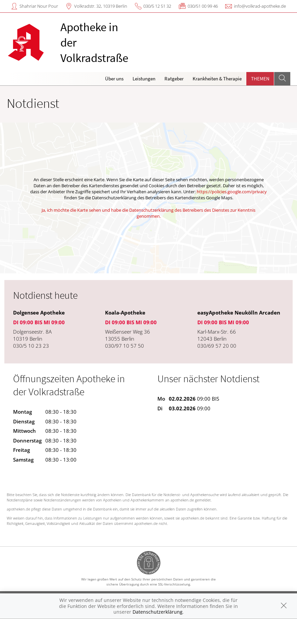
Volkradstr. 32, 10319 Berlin (100, 6)
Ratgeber (174, 78)
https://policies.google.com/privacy (232, 192)
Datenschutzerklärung (158, 612)
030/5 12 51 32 (157, 6)
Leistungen (144, 78)
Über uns (114, 78)
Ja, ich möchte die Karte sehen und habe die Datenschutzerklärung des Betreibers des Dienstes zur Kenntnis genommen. (148, 213)
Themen (260, 78)
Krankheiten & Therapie (217, 78)
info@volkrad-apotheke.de (260, 6)
